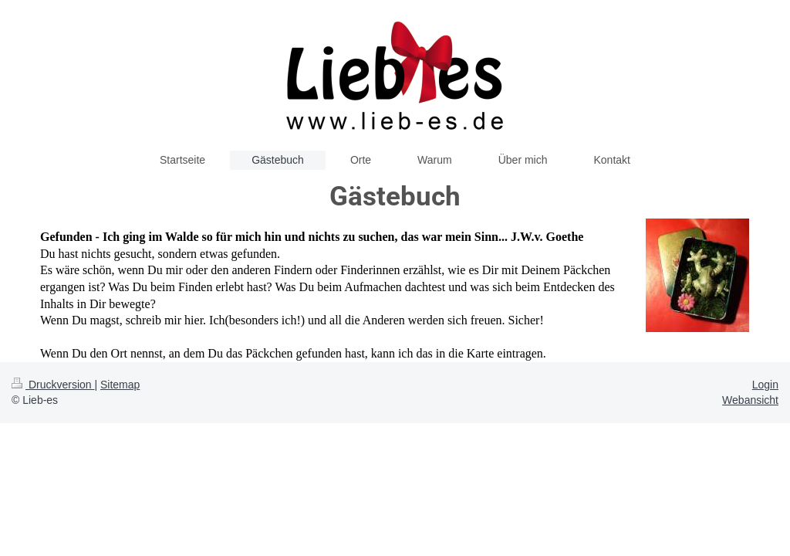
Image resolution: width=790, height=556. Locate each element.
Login (765, 384)
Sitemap (120, 384)
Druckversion (53, 384)
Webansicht (750, 400)
